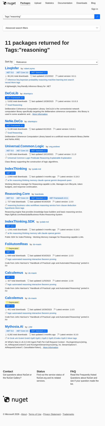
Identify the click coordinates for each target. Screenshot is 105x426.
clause (64, 205)
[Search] (97, 16)
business (21, 205)
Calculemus (14, 272)
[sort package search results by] (56, 62)
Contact (8, 371)
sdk (39, 233)
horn (58, 205)
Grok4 (21, 338)
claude (41, 180)
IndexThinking (16, 168)
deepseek (61, 180)
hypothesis (10, 208)
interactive (36, 259)
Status (41, 371)
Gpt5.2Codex (55, 338)
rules (28, 205)
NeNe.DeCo (14, 121)
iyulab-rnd (36, 169)
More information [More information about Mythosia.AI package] (50, 347)
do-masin (37, 244)
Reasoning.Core (17, 193)
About (24, 414)
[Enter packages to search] (48, 16)
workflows (34, 205)
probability (33, 80)
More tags (15, 82)
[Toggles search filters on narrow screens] (97, 28)
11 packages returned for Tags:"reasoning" (37, 46)
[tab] (25, 3)
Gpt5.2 (45, 338)
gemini (54, 180)
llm (11, 180)
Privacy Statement (52, 414)
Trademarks (68, 414)
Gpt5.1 (38, 338)
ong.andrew (54, 146)
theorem (45, 259)
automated (17, 259)
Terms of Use (35, 414)
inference (12, 80)
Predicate (35, 158)
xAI (16, 338)
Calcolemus (14, 297)
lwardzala (39, 194)
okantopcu (28, 93)
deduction (71, 205)
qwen (69, 180)
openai (47, 180)
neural (8, 82)
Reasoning (17, 105)
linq (18, 80)
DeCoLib (11, 93)
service (52, 205)
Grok (12, 338)
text (65, 80)
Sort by (9, 61)
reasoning (43, 80)
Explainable (55, 158)
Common (21, 158)
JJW (30, 327)
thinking (25, 180)
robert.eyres (29, 68)
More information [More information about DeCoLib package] (40, 114)
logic (10, 259)
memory (33, 180)
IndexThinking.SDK (20, 221)
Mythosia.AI (14, 326)
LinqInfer (12, 68)
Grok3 (27, 338)
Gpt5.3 (64, 338)
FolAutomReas (16, 243)
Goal (10, 105)
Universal (12, 158)
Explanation (66, 158)
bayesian (24, 80)
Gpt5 (32, 338)
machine (52, 80)
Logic (27, 158)
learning (59, 80)
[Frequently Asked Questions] (73, 371)
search (71, 80)
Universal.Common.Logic (24, 146)
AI (8, 338)
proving (53, 259)
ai (8, 180)
